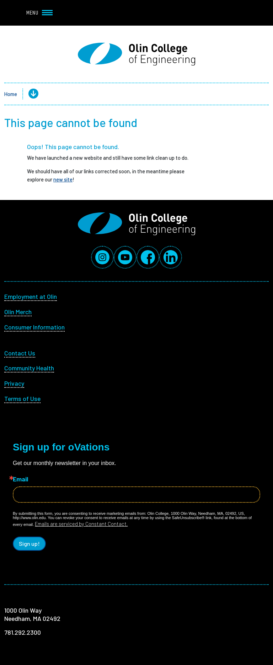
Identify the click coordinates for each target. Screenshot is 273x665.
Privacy (14, 383)
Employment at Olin (30, 296)
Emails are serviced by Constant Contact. (81, 524)
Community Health (29, 368)
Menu (39, 13)
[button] (27, 94)
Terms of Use (22, 398)
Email (20, 479)
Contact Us (19, 353)
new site (63, 179)
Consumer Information (34, 327)
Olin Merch (18, 312)
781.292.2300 (22, 632)
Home (10, 94)
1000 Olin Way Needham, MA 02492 (32, 614)
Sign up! (29, 543)
